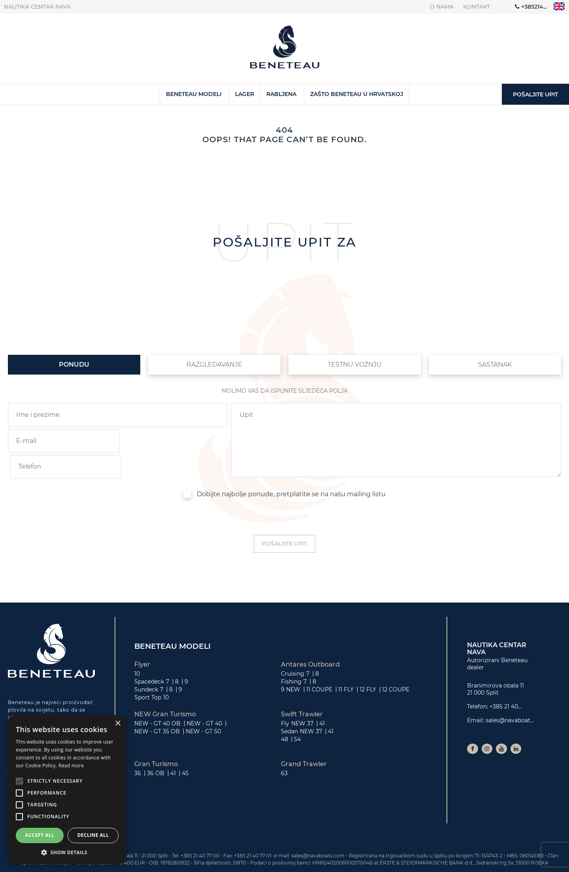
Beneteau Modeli (193, 94)
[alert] (67, 789)
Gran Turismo (156, 738)
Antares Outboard (310, 638)
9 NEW (290, 663)
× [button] (118, 724)
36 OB (155, 747)
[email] (61, 441)
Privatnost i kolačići (521, 863)
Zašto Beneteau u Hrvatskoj (356, 94)
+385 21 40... (506, 680)
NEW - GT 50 (203, 705)
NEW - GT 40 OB (157, 697)
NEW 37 (302, 697)
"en (559, 6)
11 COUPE (319, 663)
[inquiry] (396, 428)
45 (185, 747)
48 (284, 713)
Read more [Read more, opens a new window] (71, 765)
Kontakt (476, 6)
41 (322, 697)
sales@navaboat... (510, 694)
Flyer (142, 638)
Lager (244, 94)
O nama (442, 6)
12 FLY (368, 663)
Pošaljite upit (535, 94)
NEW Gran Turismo (165, 688)
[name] (117, 415)
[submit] (284, 518)
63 (284, 747)
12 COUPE (395, 663)
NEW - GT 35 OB (157, 705)
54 (297, 713)
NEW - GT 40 (204, 697)
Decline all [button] (93, 835)
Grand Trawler (304, 738)
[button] (67, 852)
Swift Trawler (302, 688)
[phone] (173, 441)
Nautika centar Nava (37, 6)
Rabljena (281, 94)
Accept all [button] (40, 835)
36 (137, 747)
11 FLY (346, 663)
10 (137, 647)
